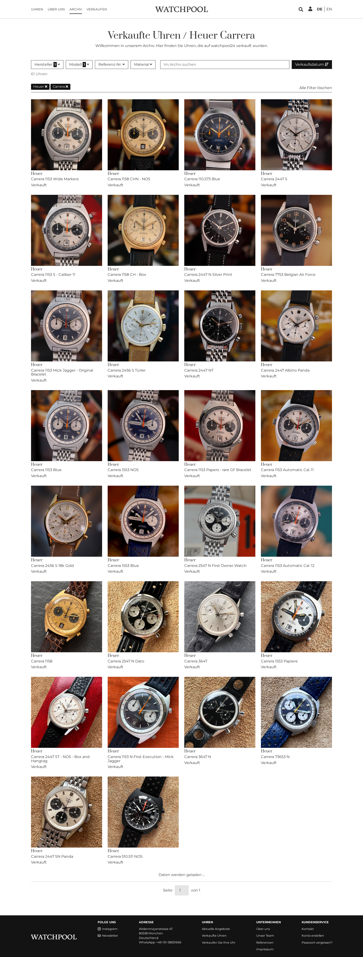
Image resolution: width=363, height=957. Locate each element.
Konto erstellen (313, 935)
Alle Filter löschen (315, 88)
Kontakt (308, 929)
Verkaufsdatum (312, 64)
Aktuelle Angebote (216, 929)
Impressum (265, 949)
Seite (167, 890)
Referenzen (265, 942)
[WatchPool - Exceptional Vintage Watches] (181, 9)
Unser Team (265, 935)
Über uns (56, 9)
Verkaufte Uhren (214, 935)
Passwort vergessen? (317, 942)
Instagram (108, 929)
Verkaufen (97, 9)
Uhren (37, 9)
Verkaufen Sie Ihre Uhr (218, 942)
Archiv (75, 9)
